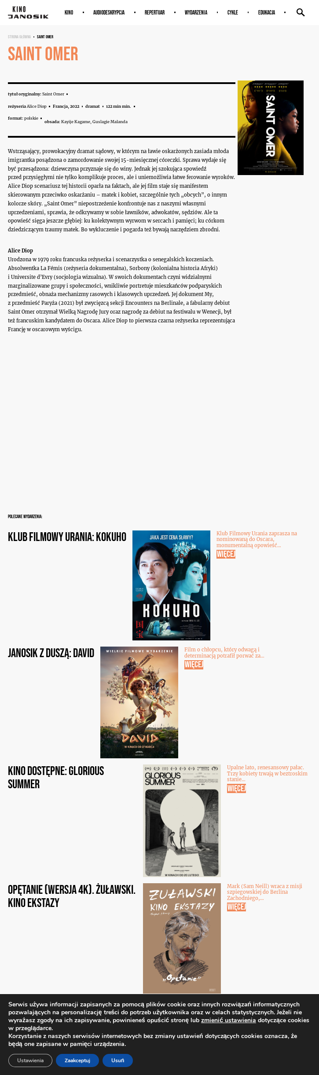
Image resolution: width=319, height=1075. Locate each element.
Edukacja (266, 12)
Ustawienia (30, 1060)
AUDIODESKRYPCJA (109, 12)
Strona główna (19, 36)
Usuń (117, 1060)
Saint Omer (45, 36)
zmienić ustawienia (228, 1020)
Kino (69, 12)
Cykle (232, 12)
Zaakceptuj (77, 1060)
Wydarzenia (196, 12)
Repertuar (155, 12)
